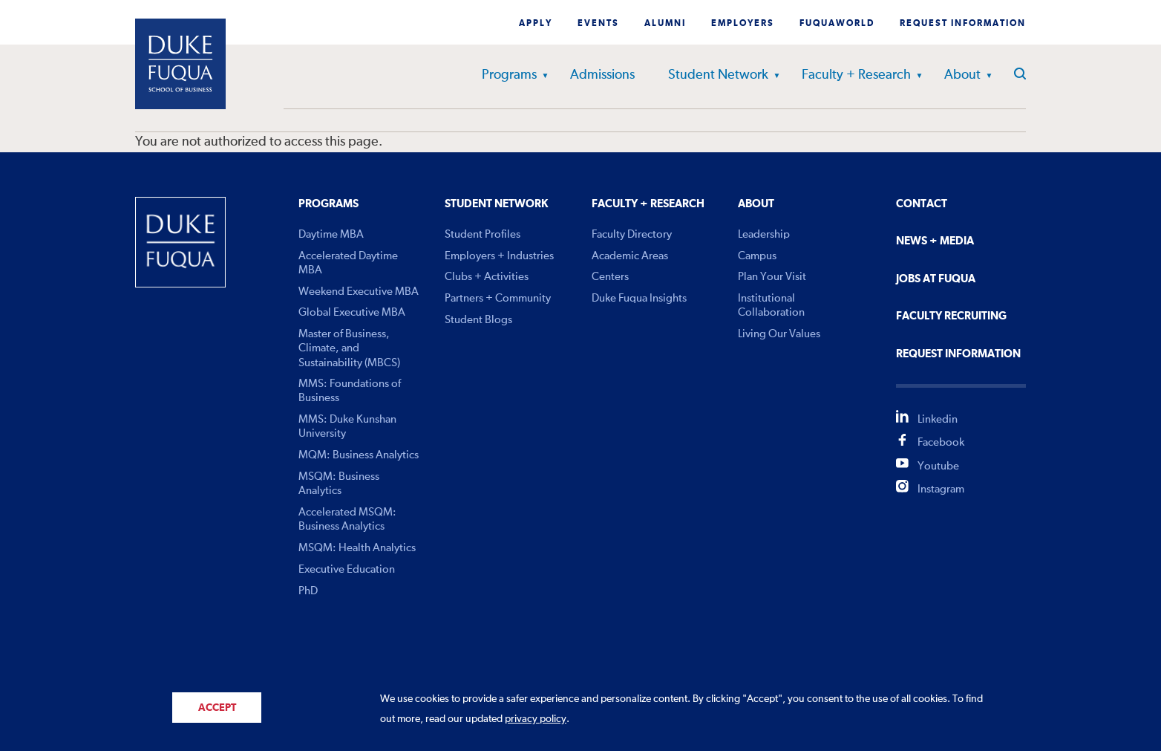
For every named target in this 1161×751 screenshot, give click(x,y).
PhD (308, 590)
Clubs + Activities (487, 276)
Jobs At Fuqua (935, 279)
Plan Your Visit (772, 276)
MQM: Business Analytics (358, 455)
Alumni (665, 23)
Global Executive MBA (351, 312)
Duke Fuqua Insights (639, 298)
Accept (217, 708)
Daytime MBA (331, 234)
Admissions (602, 75)
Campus (757, 255)
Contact (921, 203)
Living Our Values (779, 333)
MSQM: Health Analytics (357, 547)
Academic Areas (630, 255)
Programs (509, 75)
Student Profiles (482, 234)
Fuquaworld (836, 23)
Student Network (718, 75)
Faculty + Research (856, 75)
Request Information (963, 23)
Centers (610, 276)
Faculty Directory (632, 234)
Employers (742, 23)
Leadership (764, 234)
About (962, 75)
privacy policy (535, 719)
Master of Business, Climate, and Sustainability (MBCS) (349, 348)
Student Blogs (478, 319)
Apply (535, 23)
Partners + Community (498, 298)
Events (598, 23)
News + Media (935, 241)
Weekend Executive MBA (358, 291)
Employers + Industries (499, 255)
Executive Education (346, 569)
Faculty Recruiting (951, 316)
